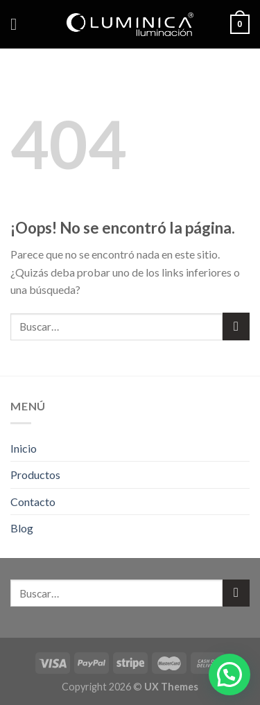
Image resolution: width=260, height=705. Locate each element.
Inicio (23, 448)
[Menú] (18, 24)
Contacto (32, 501)
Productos (35, 474)
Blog (21, 527)
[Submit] (236, 326)
